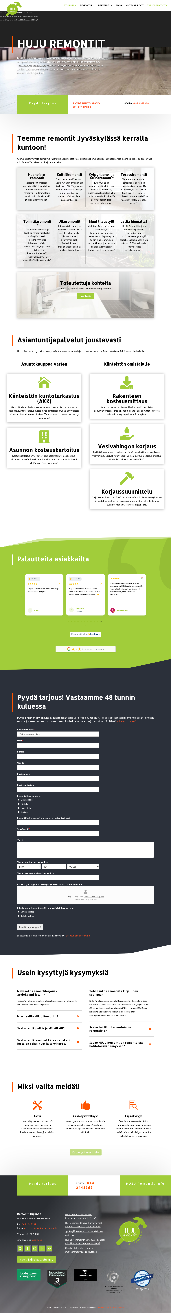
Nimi (20, 737)
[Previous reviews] (21, 596)
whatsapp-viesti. (127, 718)
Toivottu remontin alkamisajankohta (35, 870)
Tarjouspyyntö (157, 5)
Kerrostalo (26, 805)
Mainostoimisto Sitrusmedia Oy (111, 1304)
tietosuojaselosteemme (78, 932)
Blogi (119, 5)
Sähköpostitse (27, 909)
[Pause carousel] (85, 623)
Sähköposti (23, 826)
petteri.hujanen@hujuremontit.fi (40, 1225)
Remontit (86, 5)
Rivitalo (24, 801)
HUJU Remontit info (145, 1181)
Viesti (20, 837)
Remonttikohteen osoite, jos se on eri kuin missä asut (43, 815)
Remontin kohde (26, 726)
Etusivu (69, 5)
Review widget (78, 631)
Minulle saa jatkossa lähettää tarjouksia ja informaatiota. (45, 905)
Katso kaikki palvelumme (36, 1256)
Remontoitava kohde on (30, 793)
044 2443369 (141, 103)
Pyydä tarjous (42, 103)
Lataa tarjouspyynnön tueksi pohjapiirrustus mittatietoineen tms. (50, 881)
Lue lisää (85, 296)
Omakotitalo (27, 797)
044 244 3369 (29, 1221)
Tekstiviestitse (27, 913)
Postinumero (23, 771)
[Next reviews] (149, 596)
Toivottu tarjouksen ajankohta (32, 859)
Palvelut (104, 5)
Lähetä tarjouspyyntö (30, 924)
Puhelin (20, 749)
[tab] (68, 618)
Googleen (37, 1237)
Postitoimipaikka (25, 782)
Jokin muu (25, 809)
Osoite (20, 760)
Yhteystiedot (135, 5)
